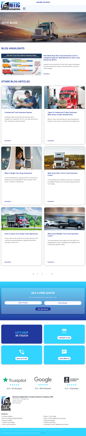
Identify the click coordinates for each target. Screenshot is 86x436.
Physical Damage (49, 420)
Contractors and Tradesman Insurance (56, 424)
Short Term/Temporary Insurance (55, 418)
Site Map (25, 430)
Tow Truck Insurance (9, 424)
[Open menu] (24, 8)
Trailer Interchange (8, 422)
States (44, 430)
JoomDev (42, 433)
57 (52, 273)
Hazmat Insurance (49, 422)
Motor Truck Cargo (50, 416)
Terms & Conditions (7, 430)
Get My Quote (43, 309)
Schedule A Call (64, 338)
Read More (46, 74)
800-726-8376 (44, 2)
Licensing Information (35, 430)
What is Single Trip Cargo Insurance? (18, 173)
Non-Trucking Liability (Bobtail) (12, 418)
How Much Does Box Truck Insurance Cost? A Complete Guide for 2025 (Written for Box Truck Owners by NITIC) (61, 58)
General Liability (7, 420)
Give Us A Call (22, 358)
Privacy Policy (17, 430)
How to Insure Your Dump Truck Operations (21, 234)
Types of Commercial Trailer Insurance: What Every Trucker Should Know (62, 113)
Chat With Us (64, 358)
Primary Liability (7, 416)
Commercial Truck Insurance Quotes (18, 112)
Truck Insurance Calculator (55, 430)
